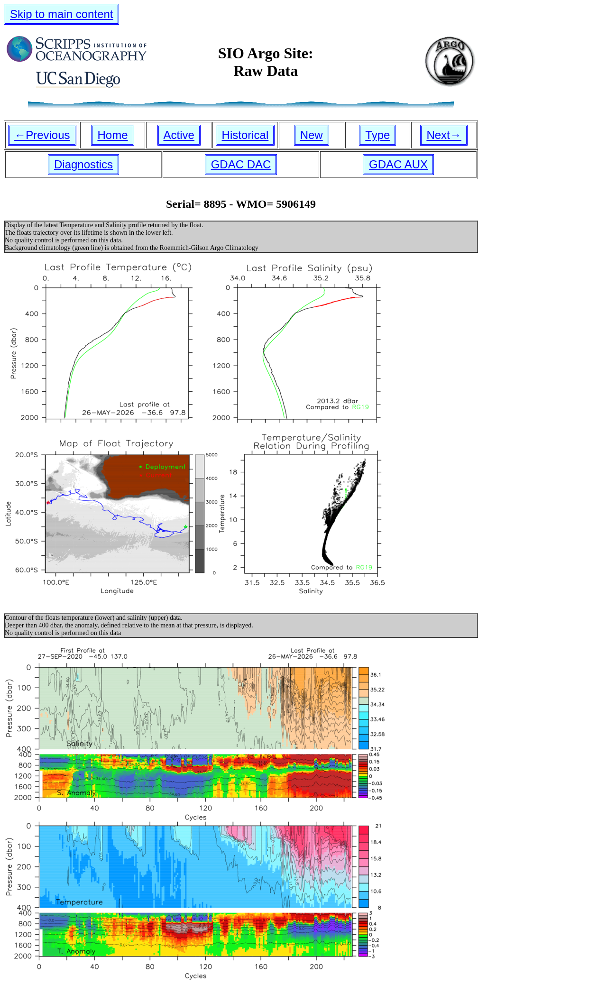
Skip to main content (61, 14)
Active (179, 135)
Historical (245, 135)
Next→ (443, 135)
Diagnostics (83, 164)
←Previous (42, 135)
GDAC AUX (398, 164)
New (311, 135)
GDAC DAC (241, 164)
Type (377, 135)
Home (112, 135)
